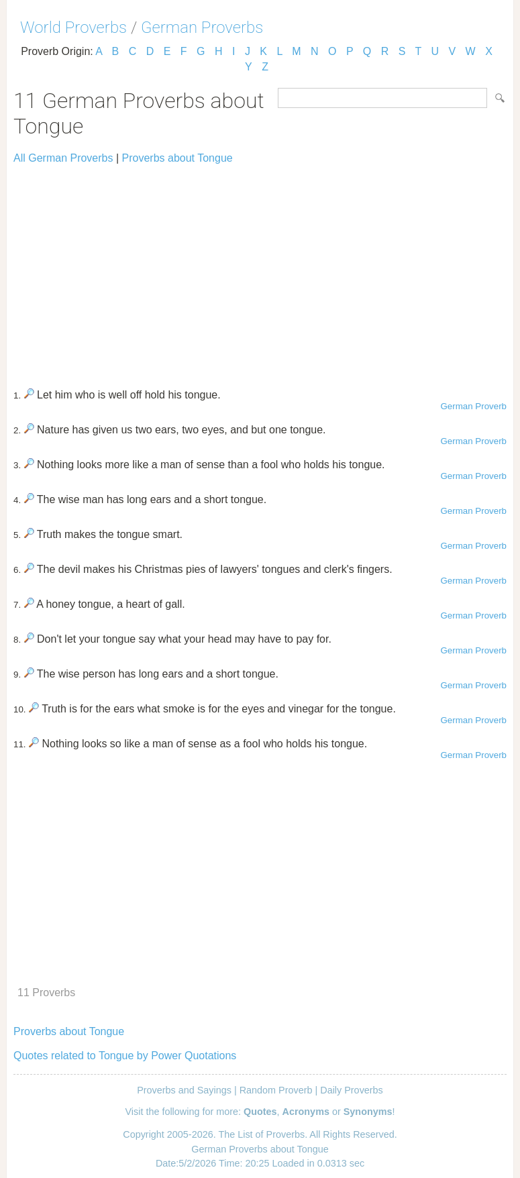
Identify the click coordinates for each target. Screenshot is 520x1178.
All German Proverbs (63, 158)
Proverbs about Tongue (177, 158)
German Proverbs (202, 27)
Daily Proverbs (351, 1090)
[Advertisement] (260, 270)
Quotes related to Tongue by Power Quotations (124, 1055)
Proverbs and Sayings (184, 1090)
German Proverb (473, 406)
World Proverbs (73, 27)
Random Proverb (276, 1090)
